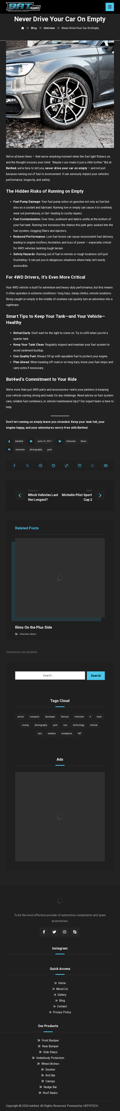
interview (20, 449)
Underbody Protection (48, 1058)
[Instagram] (64, 932)
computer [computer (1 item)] (34, 716)
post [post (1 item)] (55, 725)
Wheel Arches (48, 1063)
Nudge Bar (48, 1087)
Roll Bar (48, 1075)
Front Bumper (48, 1040)
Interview (71, 441)
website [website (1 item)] (52, 733)
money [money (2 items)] (25, 725)
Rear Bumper (48, 1046)
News (83, 441)
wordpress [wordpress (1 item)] (66, 733)
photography (36, 449)
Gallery (60, 994)
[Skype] (74, 932)
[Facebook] (44, 932)
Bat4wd (82, 427)
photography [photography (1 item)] (41, 725)
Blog (60, 1000)
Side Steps (48, 1052)
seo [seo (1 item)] (65, 725)
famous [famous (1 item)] (65, 716)
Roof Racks (48, 1093)
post (49, 449)
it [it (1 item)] (90, 716)
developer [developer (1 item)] (50, 716)
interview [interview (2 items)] (79, 716)
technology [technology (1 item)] (78, 725)
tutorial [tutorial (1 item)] (93, 725)
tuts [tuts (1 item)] (40, 733)
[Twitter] (54, 932)
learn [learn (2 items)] (99, 716)
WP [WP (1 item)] (79, 733)
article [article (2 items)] (20, 716)
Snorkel (48, 1069)
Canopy (48, 1081)
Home (60, 983)
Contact (60, 1006)
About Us (60, 989)
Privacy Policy (60, 1012)
